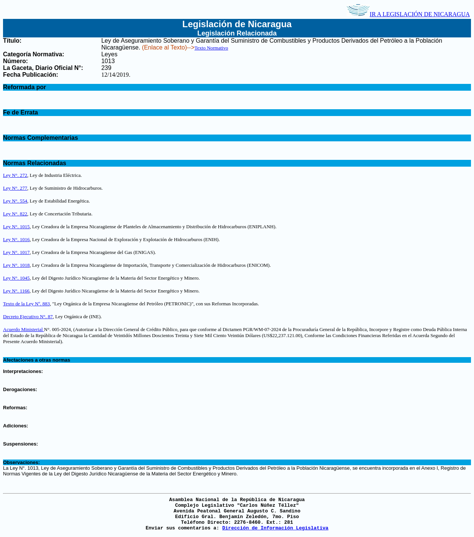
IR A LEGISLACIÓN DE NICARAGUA (408, 14)
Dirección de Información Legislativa (275, 528)
